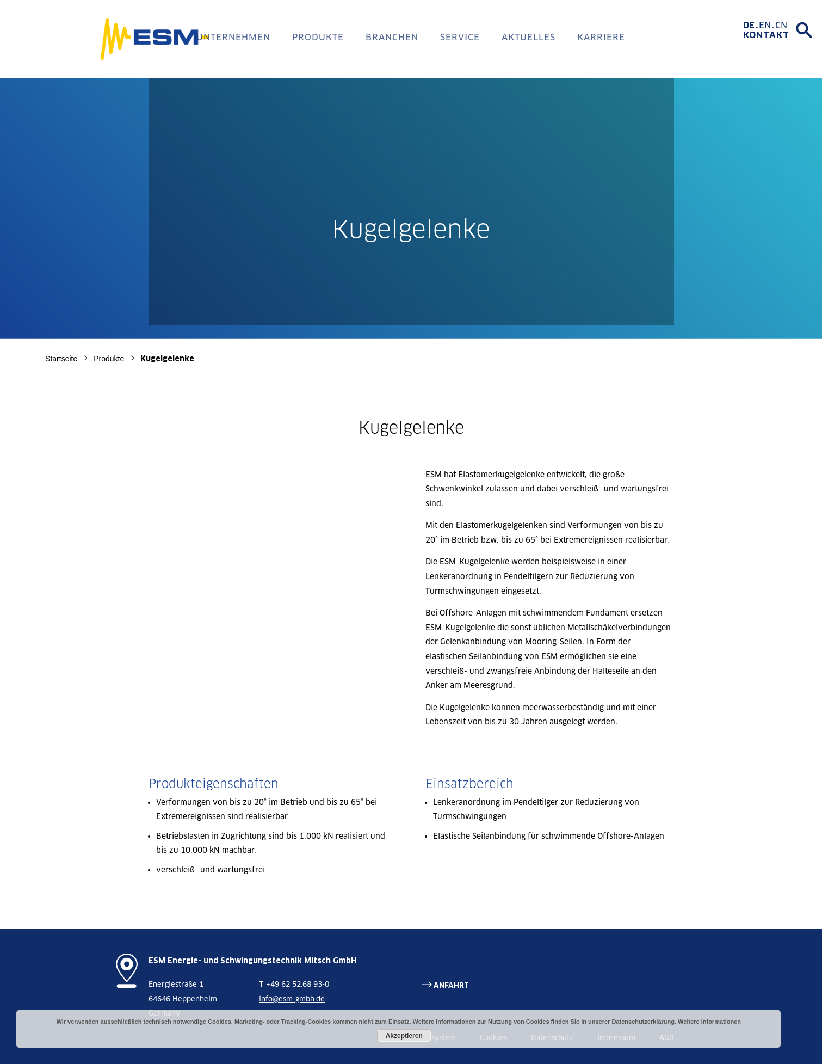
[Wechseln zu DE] (751, 25)
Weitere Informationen (709, 1021)
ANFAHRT (451, 985)
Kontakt (766, 35)
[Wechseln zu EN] (767, 25)
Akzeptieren (404, 1036)
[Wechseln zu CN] (781, 25)
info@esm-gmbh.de (292, 999)
